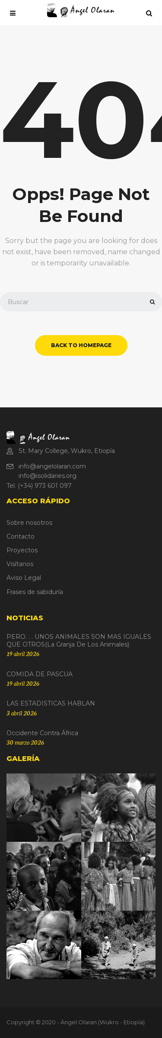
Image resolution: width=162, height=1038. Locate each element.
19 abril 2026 (22, 653)
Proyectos (22, 550)
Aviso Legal (23, 578)
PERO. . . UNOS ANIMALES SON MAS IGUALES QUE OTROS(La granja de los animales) (78, 640)
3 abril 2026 (21, 712)
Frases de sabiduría (34, 592)
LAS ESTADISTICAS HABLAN (50, 703)
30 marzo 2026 (25, 742)
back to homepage (81, 345)
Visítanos (19, 564)
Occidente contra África (42, 733)
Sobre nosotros (29, 523)
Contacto (20, 536)
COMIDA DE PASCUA (39, 674)
